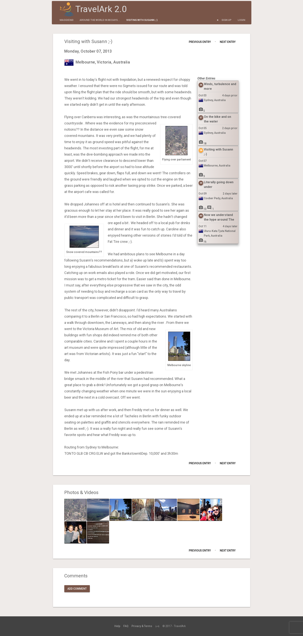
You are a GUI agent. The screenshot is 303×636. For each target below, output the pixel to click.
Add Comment (77, 588)
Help (117, 626)
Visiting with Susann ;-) (141, 19)
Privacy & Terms (142, 626)
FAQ (125, 626)
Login (241, 19)
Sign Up (226, 19)
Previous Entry (200, 41)
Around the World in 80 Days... (100, 19)
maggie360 (66, 19)
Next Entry (228, 41)
